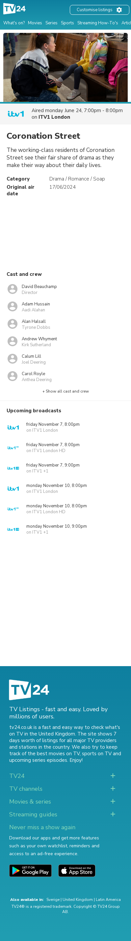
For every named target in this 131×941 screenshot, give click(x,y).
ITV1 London (54, 117)
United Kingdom (78, 899)
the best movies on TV (54, 753)
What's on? (14, 23)
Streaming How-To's (97, 23)
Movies (35, 23)
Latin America (108, 899)
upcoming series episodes (38, 760)
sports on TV (97, 753)
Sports (67, 23)
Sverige (53, 899)
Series (51, 23)
